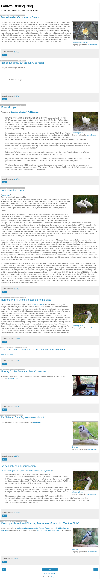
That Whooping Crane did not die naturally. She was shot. (33, 349)
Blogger (53, 577)
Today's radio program (13, 190)
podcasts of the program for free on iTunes (33, 528)
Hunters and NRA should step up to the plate (26, 299)
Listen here (6, 195)
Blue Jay (75, 447)
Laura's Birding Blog (17, 6)
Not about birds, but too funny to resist (22, 62)
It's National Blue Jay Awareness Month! (23, 417)
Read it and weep (7, 354)
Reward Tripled (9, 107)
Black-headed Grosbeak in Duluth (20, 17)
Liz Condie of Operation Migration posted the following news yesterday (26, 471)
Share (4, 55)
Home (49, 569)
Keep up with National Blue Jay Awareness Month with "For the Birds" (40, 523)
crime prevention (38, 304)
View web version (49, 573)
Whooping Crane (77, 133)
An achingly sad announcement (18, 466)
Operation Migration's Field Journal (24, 112)
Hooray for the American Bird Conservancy (25, 371)
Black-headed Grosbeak (80, 43)
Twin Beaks (36, 422)
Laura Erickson (92, 45)
